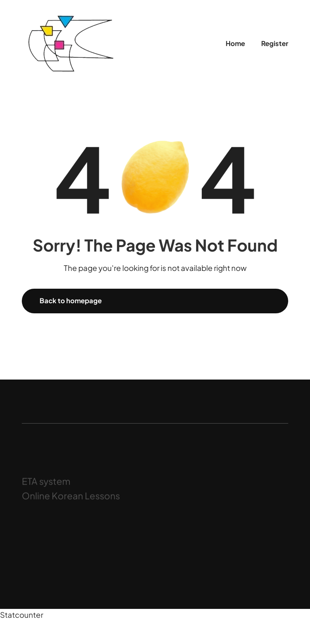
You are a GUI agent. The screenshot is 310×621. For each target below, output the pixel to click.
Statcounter (21, 614)
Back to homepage (71, 300)
